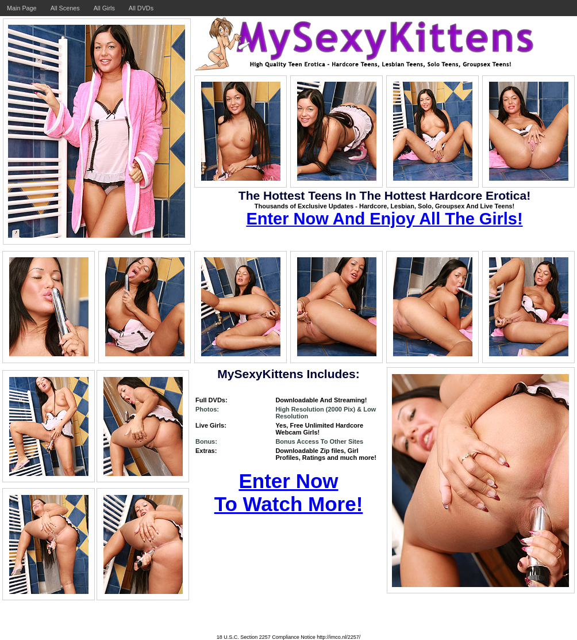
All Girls (104, 8)
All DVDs (141, 8)
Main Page (22, 8)
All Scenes (65, 8)
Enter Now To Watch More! (288, 492)
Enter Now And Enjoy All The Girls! (384, 218)
